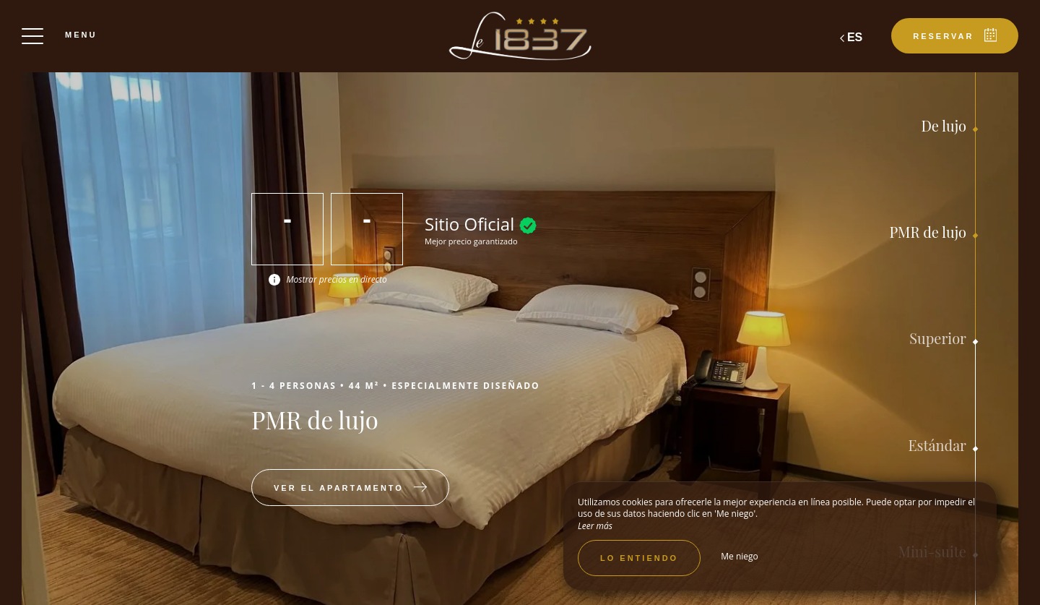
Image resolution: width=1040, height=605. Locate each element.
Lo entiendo (639, 558)
